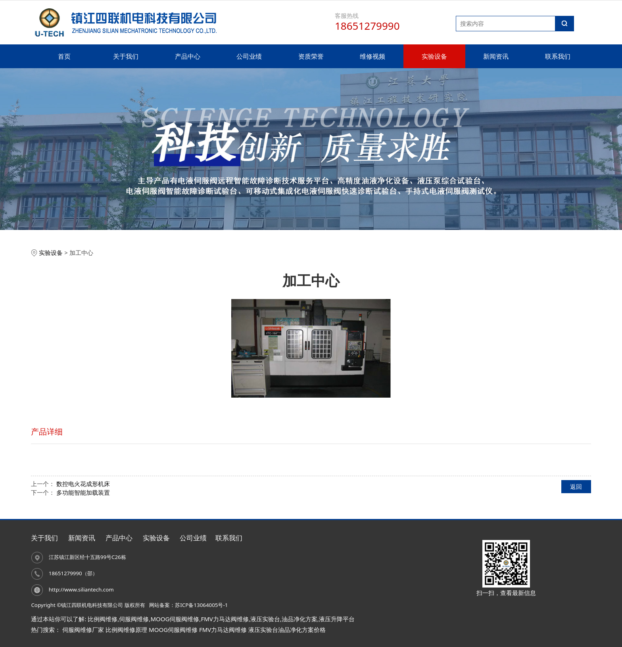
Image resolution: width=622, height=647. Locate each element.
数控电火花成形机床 (83, 484)
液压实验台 (265, 619)
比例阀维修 (102, 619)
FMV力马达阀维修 (224, 619)
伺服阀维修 (134, 619)
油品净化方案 (299, 619)
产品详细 (47, 431)
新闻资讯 (496, 56)
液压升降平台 (337, 619)
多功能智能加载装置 (83, 492)
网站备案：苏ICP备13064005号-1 (188, 605)
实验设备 (434, 56)
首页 (64, 56)
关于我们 (125, 56)
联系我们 (557, 56)
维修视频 (372, 56)
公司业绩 (249, 56)
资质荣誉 (311, 56)
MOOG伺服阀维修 (174, 619)
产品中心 (187, 56)
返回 (576, 486)
